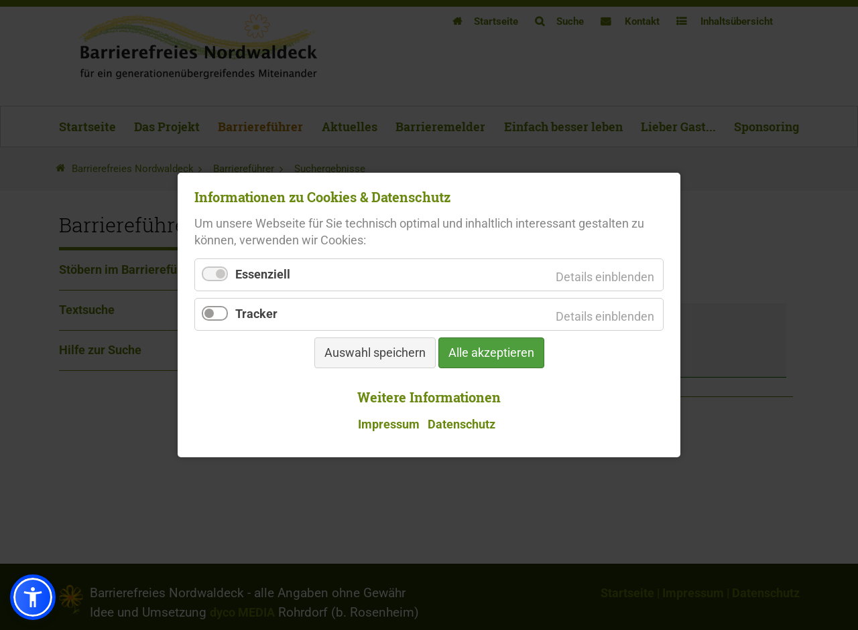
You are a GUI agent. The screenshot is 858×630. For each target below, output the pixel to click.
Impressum (389, 423)
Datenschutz (461, 423)
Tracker (256, 314)
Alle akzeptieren (491, 353)
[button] (32, 597)
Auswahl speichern (375, 353)
